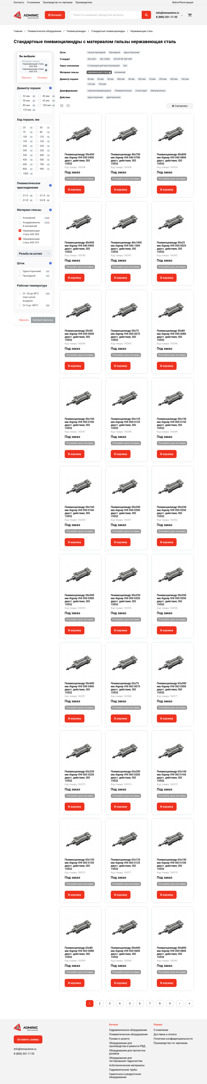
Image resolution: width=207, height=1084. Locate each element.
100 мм (102, 84)
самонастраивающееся (99, 90)
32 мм (152, 79)
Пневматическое (123, 90)
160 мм (184, 79)
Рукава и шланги (119, 1038)
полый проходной (96, 52)
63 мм (101, 79)
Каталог (55, 15)
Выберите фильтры (43, 320)
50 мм (110, 79)
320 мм (141, 79)
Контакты (19, 2)
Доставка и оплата (165, 1034)
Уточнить (42, 77)
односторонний (131, 52)
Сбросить (26, 77)
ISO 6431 (92, 59)
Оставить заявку (28, 1039)
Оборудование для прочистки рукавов (127, 1052)
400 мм (120, 79)
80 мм (91, 79)
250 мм (162, 79)
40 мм (131, 79)
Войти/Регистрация (182, 2)
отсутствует (141, 90)
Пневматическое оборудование (128, 1034)
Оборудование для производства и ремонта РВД (127, 1045)
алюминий (120, 72)
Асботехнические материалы (127, 1065)
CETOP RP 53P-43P (123, 59)
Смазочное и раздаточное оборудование (125, 1076)
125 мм (91, 84)
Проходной (114, 52)
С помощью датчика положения (104, 65)
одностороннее (95, 97)
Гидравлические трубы (123, 1069)
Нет (125, 65)
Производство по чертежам (57, 2)
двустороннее (113, 97)
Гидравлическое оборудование (128, 1030)
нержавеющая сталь (98, 72)
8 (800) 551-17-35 (166, 17)
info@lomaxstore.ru (167, 12)
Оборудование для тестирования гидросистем (125, 1059)
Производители (83, 2)
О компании (33, 2)
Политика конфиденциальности (173, 1038)
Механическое (158, 90)
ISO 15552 (105, 59)
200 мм (173, 79)
